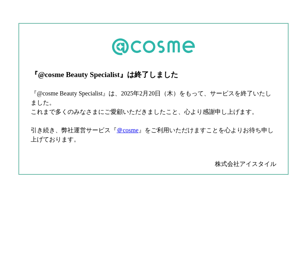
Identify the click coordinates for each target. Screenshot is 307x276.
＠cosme (128, 130)
